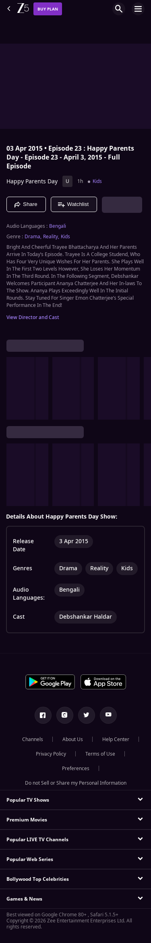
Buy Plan (47, 9)
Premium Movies (26, 819)
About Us (72, 739)
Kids (97, 181)
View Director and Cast (32, 317)
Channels (32, 739)
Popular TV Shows (27, 800)
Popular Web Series (29, 859)
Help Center (115, 739)
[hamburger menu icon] (138, 8)
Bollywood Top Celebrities (37, 879)
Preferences (75, 768)
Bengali (57, 226)
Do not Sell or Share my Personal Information (75, 783)
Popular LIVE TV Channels (37, 839)
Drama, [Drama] (33, 236)
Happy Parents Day (32, 181)
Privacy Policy (51, 754)
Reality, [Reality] (51, 236)
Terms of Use (100, 754)
